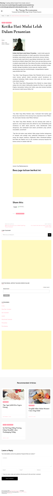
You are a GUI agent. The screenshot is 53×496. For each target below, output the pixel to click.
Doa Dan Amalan (6, 309)
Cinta (3, 306)
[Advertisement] (32, 101)
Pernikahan (5, 326)
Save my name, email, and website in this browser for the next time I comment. (22, 474)
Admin (3, 40)
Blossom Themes (22, 492)
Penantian (8, 22)
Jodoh (3, 22)
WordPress (9, 493)
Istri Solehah (5, 312)
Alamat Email (6, 288)
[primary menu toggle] (1, 11)
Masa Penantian (20, 213)
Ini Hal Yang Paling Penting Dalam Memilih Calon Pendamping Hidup (12, 430)
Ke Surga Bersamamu (26, 10)
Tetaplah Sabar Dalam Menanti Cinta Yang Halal (39, 410)
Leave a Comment (6, 44)
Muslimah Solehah (7, 319)
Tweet (15, 207)
